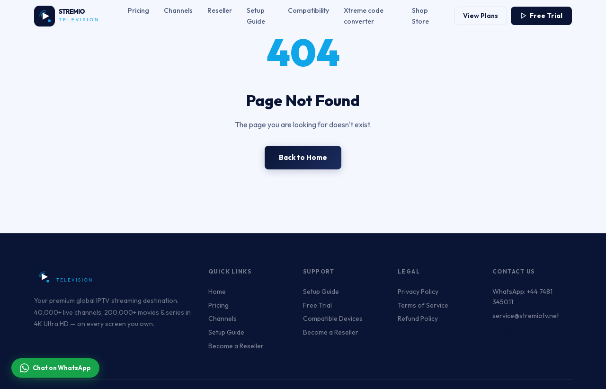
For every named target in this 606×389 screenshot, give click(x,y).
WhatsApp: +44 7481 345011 (522, 296)
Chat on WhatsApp (55, 367)
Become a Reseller (236, 346)
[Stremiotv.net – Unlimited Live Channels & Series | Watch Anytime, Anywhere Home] (72, 16)
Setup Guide (256, 15)
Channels (178, 10)
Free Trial (541, 15)
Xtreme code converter (363, 15)
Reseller (219, 10)
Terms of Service (423, 305)
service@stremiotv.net (525, 315)
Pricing (138, 10)
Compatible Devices (333, 318)
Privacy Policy (418, 291)
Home (217, 291)
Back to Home (303, 157)
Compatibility (308, 10)
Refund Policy (418, 318)
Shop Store (420, 15)
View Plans (480, 15)
